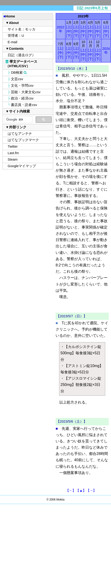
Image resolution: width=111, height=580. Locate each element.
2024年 (106, 50)
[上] (69, 27)
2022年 (60, 29)
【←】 (71, 490)
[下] (69, 36)
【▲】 (81, 490)
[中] (69, 31)
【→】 (91, 490)
